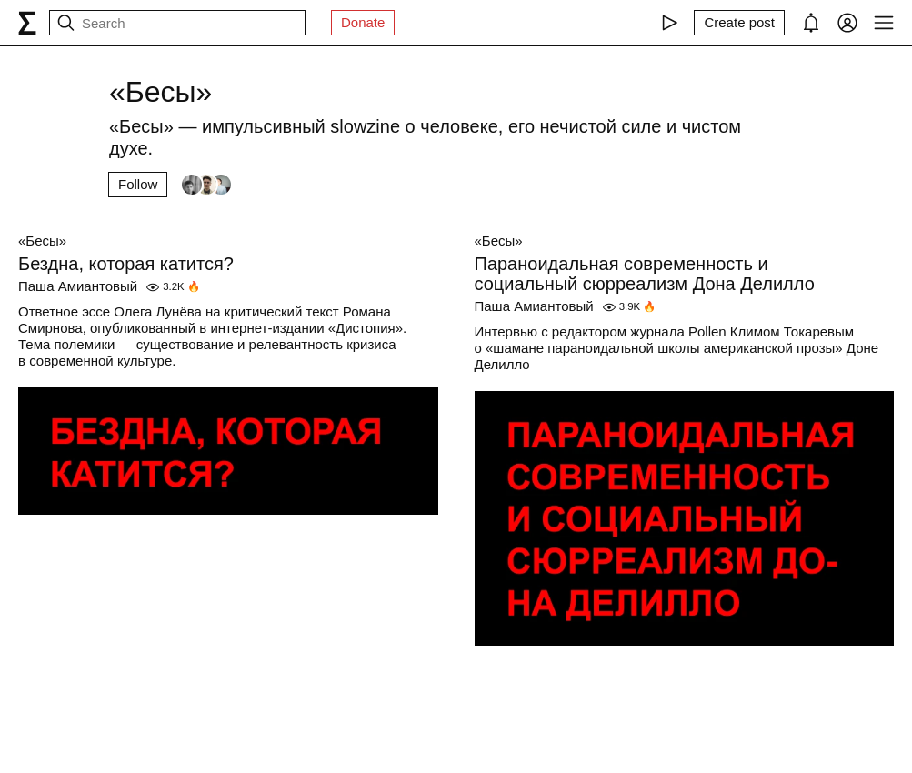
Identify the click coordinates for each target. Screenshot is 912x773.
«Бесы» (42, 240)
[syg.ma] (27, 23)
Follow (137, 184)
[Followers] (206, 184)
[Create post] (739, 23)
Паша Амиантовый (77, 286)
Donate (363, 22)
